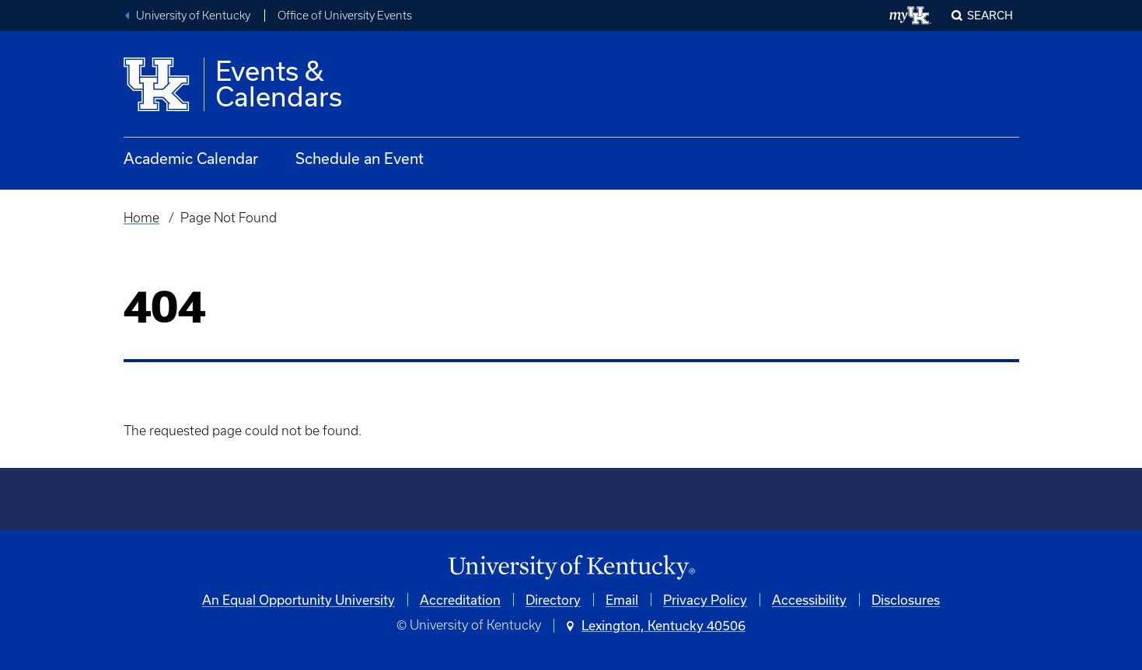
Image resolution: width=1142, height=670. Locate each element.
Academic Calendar (191, 158)
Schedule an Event (359, 158)
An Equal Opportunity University (298, 599)
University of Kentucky (193, 15)
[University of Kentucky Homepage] (571, 568)
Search (990, 15)
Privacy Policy (705, 599)
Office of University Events (345, 15)
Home (141, 218)
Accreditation (460, 599)
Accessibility (809, 599)
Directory (553, 599)
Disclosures (905, 599)
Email (622, 599)
